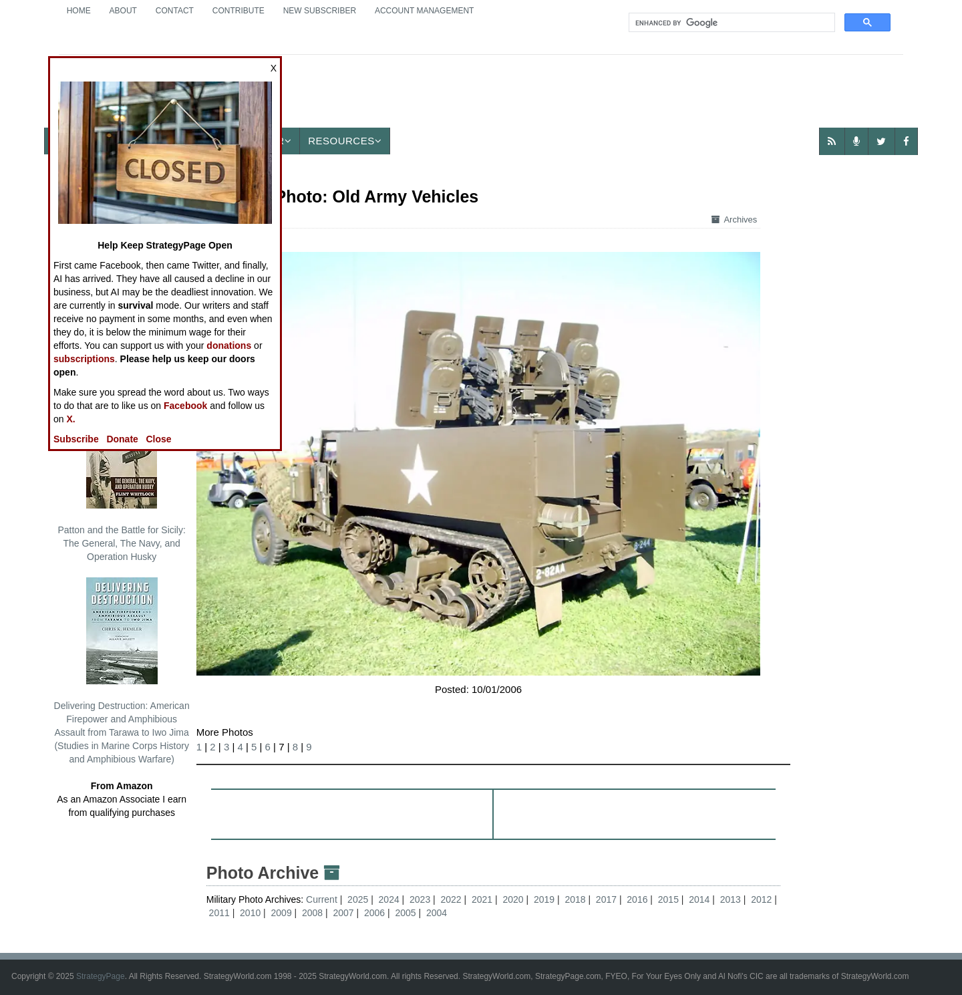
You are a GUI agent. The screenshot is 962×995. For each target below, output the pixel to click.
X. (70, 419)
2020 (512, 899)
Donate (122, 439)
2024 (389, 899)
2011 (219, 912)
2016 (637, 899)
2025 (357, 899)
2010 (250, 912)
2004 (436, 912)
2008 (312, 912)
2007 (343, 912)
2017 (606, 899)
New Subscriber (319, 10)
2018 (575, 899)
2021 (482, 899)
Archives (734, 220)
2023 (420, 899)
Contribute (238, 10)
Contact (175, 10)
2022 (451, 899)
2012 (761, 899)
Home (79, 10)
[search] (730, 23)
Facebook (185, 405)
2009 (281, 912)
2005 (405, 912)
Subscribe (76, 439)
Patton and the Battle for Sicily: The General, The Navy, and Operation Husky (121, 482)
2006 (374, 912)
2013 (730, 899)
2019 (544, 899)
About (123, 10)
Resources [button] (344, 140)
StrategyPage (100, 976)
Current (323, 899)
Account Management (424, 10)
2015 (668, 899)
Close (159, 439)
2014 (699, 899)
